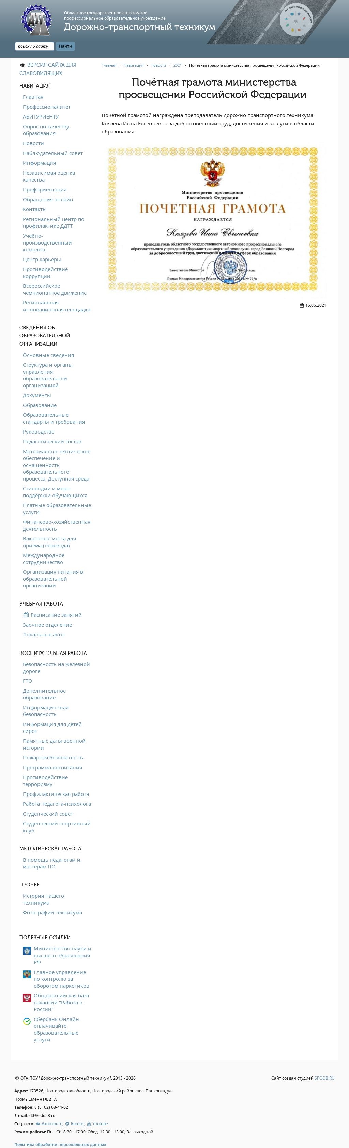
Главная (33, 81)
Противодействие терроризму (45, 765)
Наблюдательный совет (53, 137)
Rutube (74, 1108)
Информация (39, 147)
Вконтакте (48, 1108)
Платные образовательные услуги (57, 493)
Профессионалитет (47, 91)
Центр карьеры (42, 243)
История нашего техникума (43, 883)
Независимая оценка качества (49, 160)
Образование (40, 389)
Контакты (35, 193)
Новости (33, 127)
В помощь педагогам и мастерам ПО (51, 847)
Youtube (97, 1108)
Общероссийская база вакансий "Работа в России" (61, 986)
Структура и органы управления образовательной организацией (48, 359)
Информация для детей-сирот (53, 712)
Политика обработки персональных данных (60, 1129)
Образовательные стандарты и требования (54, 402)
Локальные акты (44, 618)
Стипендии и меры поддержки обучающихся (55, 476)
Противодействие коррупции (45, 257)
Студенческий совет (48, 798)
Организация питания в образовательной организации (53, 563)
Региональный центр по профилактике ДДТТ (53, 207)
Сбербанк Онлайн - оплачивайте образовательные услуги (58, 1013)
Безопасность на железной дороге (56, 652)
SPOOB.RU (325, 1063)
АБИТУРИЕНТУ (41, 100)
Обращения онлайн (48, 183)
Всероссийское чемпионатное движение (55, 273)
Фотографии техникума (52, 896)
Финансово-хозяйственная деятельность (56, 509)
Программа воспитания (52, 751)
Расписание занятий (52, 599)
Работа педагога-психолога (57, 788)
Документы (37, 379)
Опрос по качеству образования (46, 114)
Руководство (39, 415)
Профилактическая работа (56, 778)
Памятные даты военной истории (54, 728)
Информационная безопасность (46, 695)
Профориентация (44, 173)
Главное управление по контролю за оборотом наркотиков (61, 963)
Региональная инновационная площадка (56, 290)
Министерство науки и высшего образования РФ (62, 939)
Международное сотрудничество (43, 543)
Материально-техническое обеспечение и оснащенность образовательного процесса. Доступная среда (56, 449)
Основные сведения (48, 339)
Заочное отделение (47, 609)
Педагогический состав (52, 425)
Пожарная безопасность (53, 741)
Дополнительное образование (44, 678)
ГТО (27, 665)
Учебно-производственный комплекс (47, 227)
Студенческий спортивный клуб (57, 811)
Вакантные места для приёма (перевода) (49, 526)
